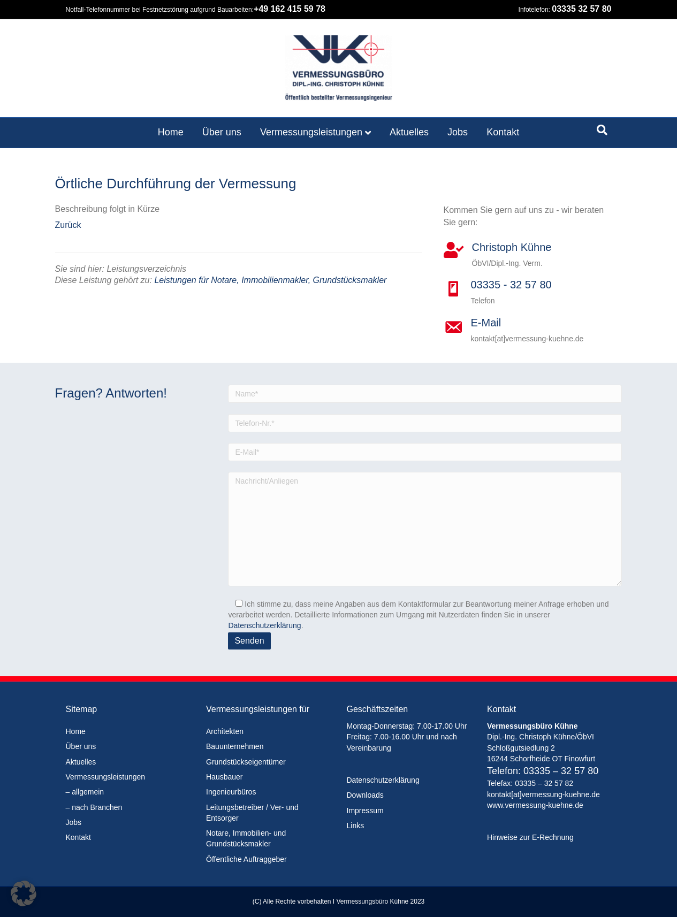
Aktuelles (409, 132)
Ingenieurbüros (231, 792)
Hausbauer (224, 777)
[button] (23, 893)
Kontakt (502, 132)
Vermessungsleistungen (311, 132)
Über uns (221, 132)
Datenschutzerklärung (264, 625)
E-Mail (486, 322)
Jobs (457, 132)
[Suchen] (602, 130)
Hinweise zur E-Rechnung (530, 837)
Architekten (225, 731)
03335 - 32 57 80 (511, 285)
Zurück (68, 225)
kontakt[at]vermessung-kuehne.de (543, 794)
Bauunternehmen (234, 746)
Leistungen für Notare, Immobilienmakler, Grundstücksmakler (270, 280)
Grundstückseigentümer (246, 762)
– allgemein (85, 792)
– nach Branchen (94, 807)
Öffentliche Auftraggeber (246, 859)
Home (171, 132)
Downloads (365, 795)
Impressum (365, 810)
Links (355, 825)
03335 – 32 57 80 (560, 771)
